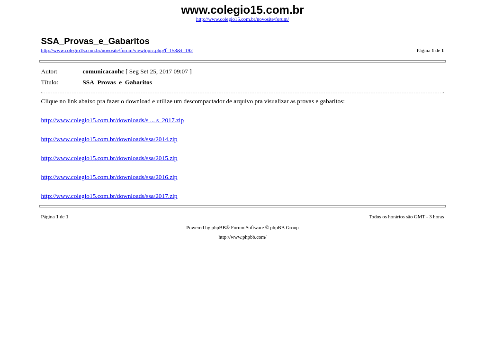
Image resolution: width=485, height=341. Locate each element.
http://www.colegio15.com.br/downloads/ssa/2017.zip (109, 195)
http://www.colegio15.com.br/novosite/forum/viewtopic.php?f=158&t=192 (117, 50)
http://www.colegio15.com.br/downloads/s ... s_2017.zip (112, 120)
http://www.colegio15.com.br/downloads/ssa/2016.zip (109, 176)
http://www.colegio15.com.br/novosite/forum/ (242, 19)
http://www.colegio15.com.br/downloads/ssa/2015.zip (109, 158)
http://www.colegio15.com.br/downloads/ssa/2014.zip (109, 139)
